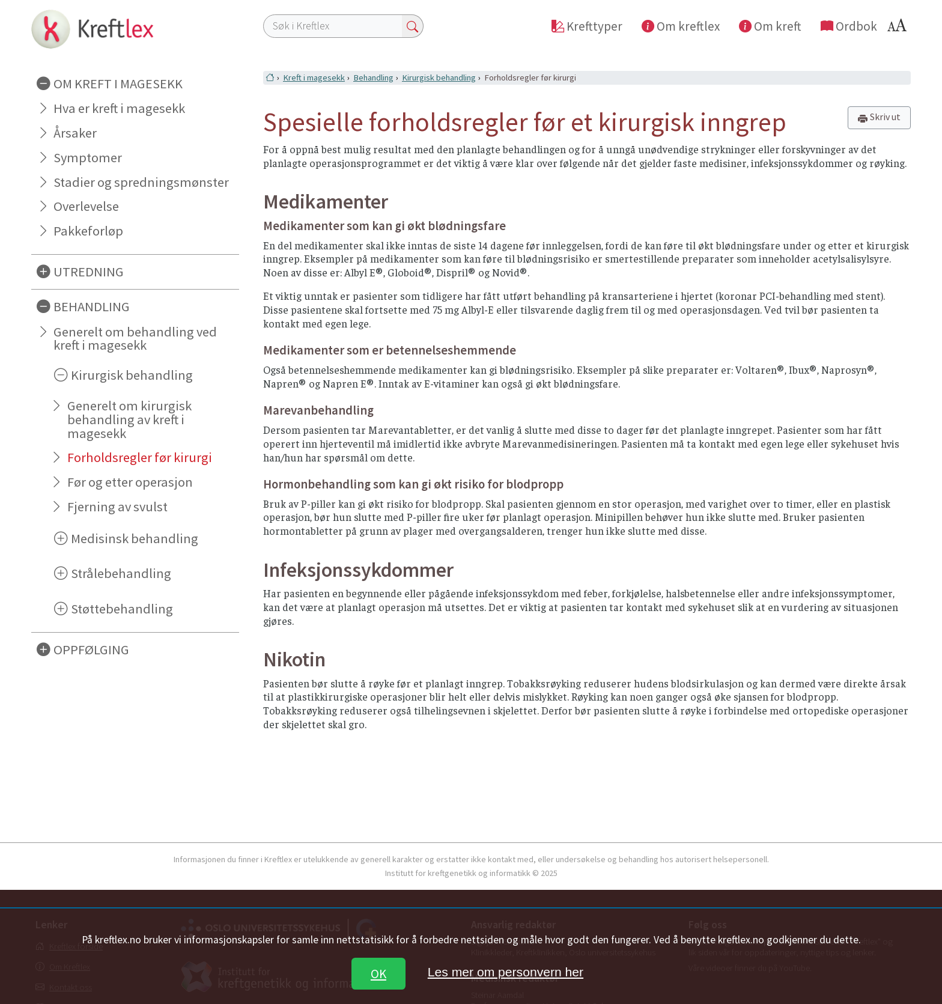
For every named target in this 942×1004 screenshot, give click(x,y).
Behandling (373, 77)
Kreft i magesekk (314, 77)
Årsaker (75, 132)
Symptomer (87, 157)
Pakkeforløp (88, 230)
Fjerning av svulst (117, 506)
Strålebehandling (121, 573)
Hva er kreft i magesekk (119, 108)
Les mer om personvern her (505, 972)
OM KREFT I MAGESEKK (118, 83)
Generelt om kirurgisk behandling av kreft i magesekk (129, 419)
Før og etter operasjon (130, 481)
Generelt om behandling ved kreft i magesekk (135, 338)
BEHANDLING (91, 306)
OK (378, 974)
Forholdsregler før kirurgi (139, 457)
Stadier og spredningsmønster (141, 182)
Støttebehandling (122, 608)
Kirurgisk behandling (132, 375)
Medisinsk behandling (134, 538)
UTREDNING (88, 271)
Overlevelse (86, 206)
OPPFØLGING (91, 649)
